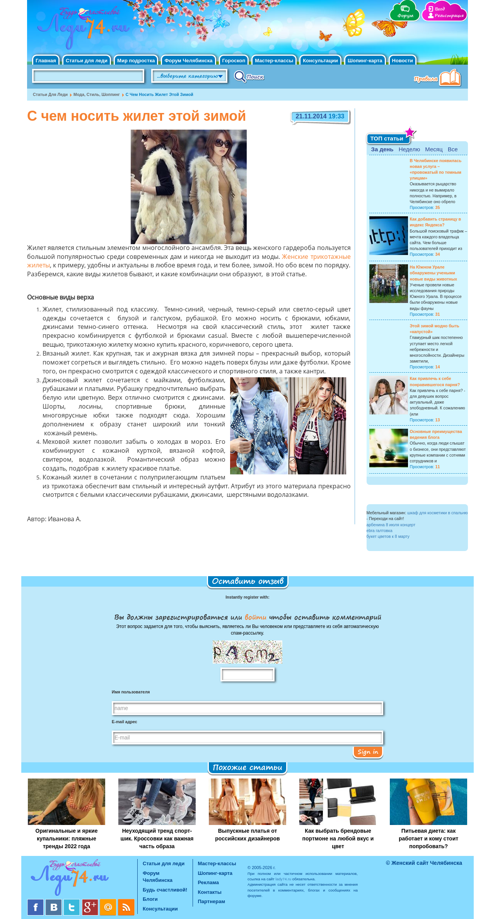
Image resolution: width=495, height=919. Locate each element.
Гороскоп (234, 60)
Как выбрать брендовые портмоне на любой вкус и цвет (338, 838)
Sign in (368, 751)
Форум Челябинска (188, 60)
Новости (402, 60)
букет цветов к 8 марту (388, 536)
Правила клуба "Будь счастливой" (439, 78)
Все (453, 149)
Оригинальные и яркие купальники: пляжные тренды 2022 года (67, 838)
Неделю (409, 149)
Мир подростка (136, 60)
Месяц (433, 149)
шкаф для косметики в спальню (437, 512)
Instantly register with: (247, 597)
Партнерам (211, 901)
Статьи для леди (87, 60)
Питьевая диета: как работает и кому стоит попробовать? (428, 838)
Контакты (210, 892)
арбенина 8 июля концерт (391, 524)
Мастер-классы (274, 60)
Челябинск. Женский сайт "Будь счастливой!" (82, 30)
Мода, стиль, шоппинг (96, 94)
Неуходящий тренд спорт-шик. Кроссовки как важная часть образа (157, 838)
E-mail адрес (124, 721)
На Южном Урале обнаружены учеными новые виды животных (433, 273)
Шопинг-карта (365, 60)
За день (382, 149)
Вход (440, 9)
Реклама (208, 882)
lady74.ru (283, 879)
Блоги (150, 899)
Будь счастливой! (165, 890)
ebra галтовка (380, 530)
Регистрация (449, 15)
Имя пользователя (131, 692)
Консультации (320, 60)
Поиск (249, 76)
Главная (46, 60)
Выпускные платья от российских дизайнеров (247, 835)
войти (255, 617)
